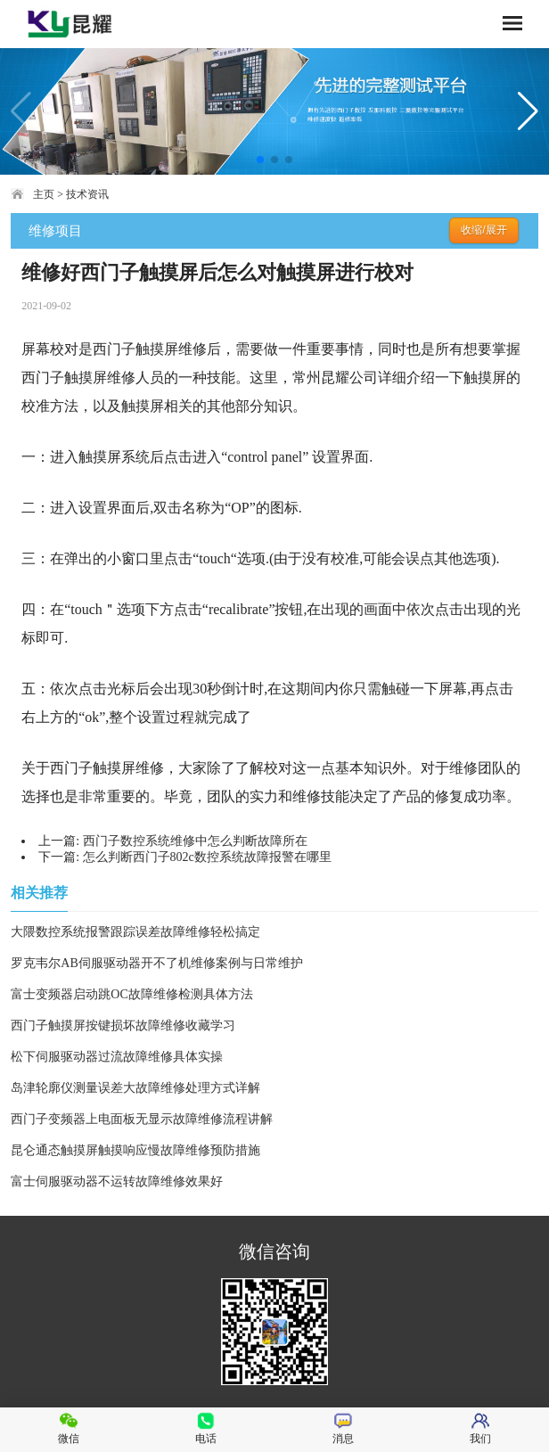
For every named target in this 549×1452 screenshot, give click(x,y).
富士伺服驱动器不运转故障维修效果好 (117, 1181)
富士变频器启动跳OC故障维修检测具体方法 (131, 994)
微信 (68, 1428)
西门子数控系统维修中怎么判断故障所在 (195, 841)
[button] (260, 159)
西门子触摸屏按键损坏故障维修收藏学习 (123, 1025)
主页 (43, 194)
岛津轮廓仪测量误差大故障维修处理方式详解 (135, 1088)
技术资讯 (87, 194)
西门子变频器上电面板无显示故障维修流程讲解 (142, 1119)
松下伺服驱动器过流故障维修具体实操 (117, 1056)
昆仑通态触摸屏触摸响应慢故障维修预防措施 (135, 1150)
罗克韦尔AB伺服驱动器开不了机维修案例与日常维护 (156, 963)
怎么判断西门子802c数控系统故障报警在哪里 (207, 857)
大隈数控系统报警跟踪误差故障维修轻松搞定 (135, 932)
